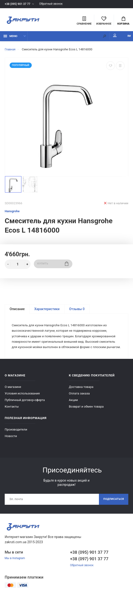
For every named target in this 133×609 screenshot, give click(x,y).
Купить (53, 266)
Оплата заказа (79, 403)
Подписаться (112, 509)
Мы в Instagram (16, 569)
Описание (17, 311)
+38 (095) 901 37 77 (18, 4)
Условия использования (22, 403)
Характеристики (46, 311)
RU (124, 38)
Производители (16, 439)
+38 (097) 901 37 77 (89, 569)
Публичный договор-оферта (25, 409)
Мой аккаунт (105, 37)
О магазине (13, 396)
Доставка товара (81, 396)
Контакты (12, 416)
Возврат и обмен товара (86, 416)
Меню (10, 38)
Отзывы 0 (77, 311)
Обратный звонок (54, 4)
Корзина (123, 21)
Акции (73, 409)
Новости (11, 445)
